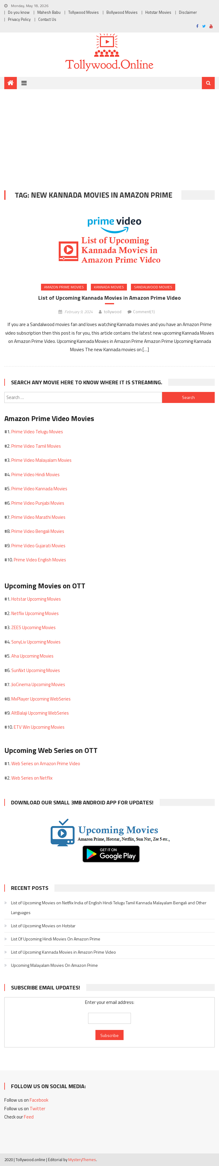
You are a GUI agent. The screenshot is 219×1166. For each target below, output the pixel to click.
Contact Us (47, 19)
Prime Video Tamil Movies (36, 446)
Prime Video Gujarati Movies (38, 545)
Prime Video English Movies (40, 559)
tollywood (112, 312)
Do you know (19, 12)
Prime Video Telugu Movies (37, 431)
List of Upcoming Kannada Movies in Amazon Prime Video (109, 298)
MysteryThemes (82, 1160)
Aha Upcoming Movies (32, 655)
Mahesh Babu (49, 12)
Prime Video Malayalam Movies (41, 460)
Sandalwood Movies (153, 287)
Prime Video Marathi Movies (38, 517)
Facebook (39, 1099)
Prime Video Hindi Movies (35, 474)
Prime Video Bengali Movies (37, 531)
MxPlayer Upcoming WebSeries (41, 698)
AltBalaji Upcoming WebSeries (40, 712)
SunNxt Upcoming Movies (35, 670)
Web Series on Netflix (32, 777)
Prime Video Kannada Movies (39, 488)
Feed (29, 1116)
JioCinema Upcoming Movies (38, 684)
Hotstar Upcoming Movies (36, 598)
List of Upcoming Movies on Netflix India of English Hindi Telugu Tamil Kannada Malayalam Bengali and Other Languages (108, 907)
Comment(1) (144, 312)
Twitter (37, 1108)
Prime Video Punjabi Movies (37, 503)
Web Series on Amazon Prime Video (45, 763)
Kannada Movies (109, 287)
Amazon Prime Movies (64, 287)
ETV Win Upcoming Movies (39, 727)
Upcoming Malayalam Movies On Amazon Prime (54, 965)
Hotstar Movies (158, 12)
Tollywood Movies (83, 12)
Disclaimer (188, 12)
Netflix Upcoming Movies (35, 613)
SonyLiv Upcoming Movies (36, 641)
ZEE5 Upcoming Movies (33, 627)
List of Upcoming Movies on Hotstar (43, 925)
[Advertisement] (109, 135)
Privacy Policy (19, 19)
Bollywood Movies (122, 12)
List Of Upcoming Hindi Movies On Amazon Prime (55, 939)
